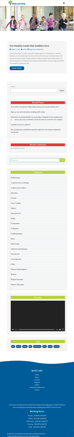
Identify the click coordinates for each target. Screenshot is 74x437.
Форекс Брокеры (17, 280)
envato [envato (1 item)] (18, 346)
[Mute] (60, 329)
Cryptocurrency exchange (20, 183)
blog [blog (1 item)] (13, 346)
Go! (62, 160)
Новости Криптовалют (19, 269)
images (31, 49)
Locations (37, 380)
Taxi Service (15, 254)
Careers (37, 385)
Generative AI (16, 213)
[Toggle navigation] (64, 3)
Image (13, 218)
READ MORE (17, 68)
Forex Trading (16, 203)
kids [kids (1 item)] (30, 346)
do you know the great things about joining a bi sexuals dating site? (35, 107)
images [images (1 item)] (25, 346)
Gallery (25, 49)
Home (37, 375)
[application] (38, 316)
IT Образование (16, 234)
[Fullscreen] (63, 329)
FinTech (13, 198)
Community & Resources (37, 387)
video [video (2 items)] (44, 346)
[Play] (13, 329)
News (13, 239)
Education (14, 193)
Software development (19, 249)
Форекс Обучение (17, 285)
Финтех (13, 274)
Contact (37, 390)
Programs (37, 382)
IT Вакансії (14, 229)
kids (35, 49)
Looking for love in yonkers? (20, 125)
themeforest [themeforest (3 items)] (37, 346)
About (37, 377)
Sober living (15, 244)
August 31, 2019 (15, 49)
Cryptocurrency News (18, 188)
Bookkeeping (15, 178)
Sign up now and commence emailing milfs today (28, 112)
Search (13, 87)
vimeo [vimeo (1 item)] (50, 346)
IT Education (15, 224)
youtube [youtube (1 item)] (56, 346)
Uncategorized (16, 259)
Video (13, 264)
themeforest (40, 49)
